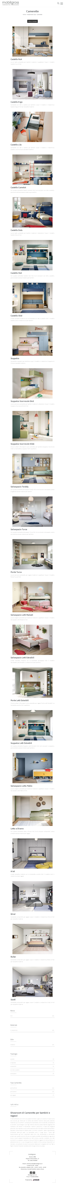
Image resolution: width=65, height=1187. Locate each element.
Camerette (39, 14)
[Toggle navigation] (61, 3)
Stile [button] (12, 1039)
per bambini (32, 1092)
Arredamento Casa (31, 14)
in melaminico (32, 1030)
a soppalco (32, 1063)
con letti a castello (32, 1070)
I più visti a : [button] (14, 1104)
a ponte (32, 1059)
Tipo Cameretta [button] (16, 1083)
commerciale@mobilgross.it (34, 1163)
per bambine (32, 1088)
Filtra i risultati (32, 21)
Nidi (32, 1016)
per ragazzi (32, 1095)
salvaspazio (32, 1073)
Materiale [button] (13, 1025)
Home (24, 14)
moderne (32, 1045)
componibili (32, 1066)
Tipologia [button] (13, 1054)
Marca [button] (12, 1011)
